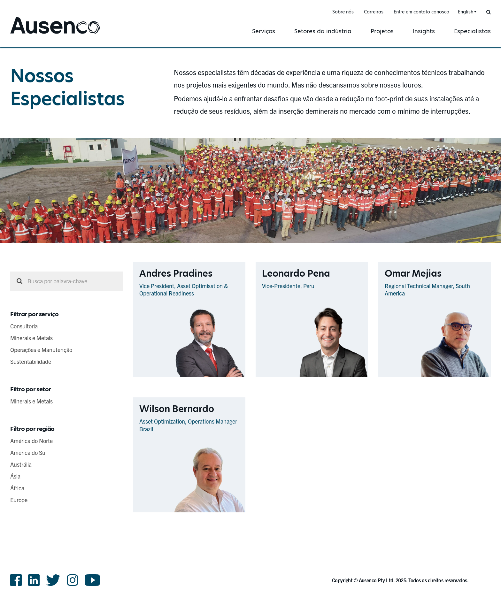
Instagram (72, 580)
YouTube (92, 580)
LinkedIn (34, 580)
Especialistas (472, 31)
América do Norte (31, 440)
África (17, 488)
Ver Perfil (232, 376)
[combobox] (466, 12)
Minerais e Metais (31, 337)
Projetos (382, 31)
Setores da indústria (322, 31)
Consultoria (24, 326)
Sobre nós (343, 12)
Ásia (15, 476)
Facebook (16, 580)
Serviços (263, 31)
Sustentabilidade (30, 361)
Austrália (21, 464)
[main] (250, 285)
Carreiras (373, 12)
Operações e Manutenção (41, 349)
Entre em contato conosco (421, 12)
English (465, 12)
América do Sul (28, 452)
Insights (424, 31)
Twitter (53, 580)
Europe (18, 499)
